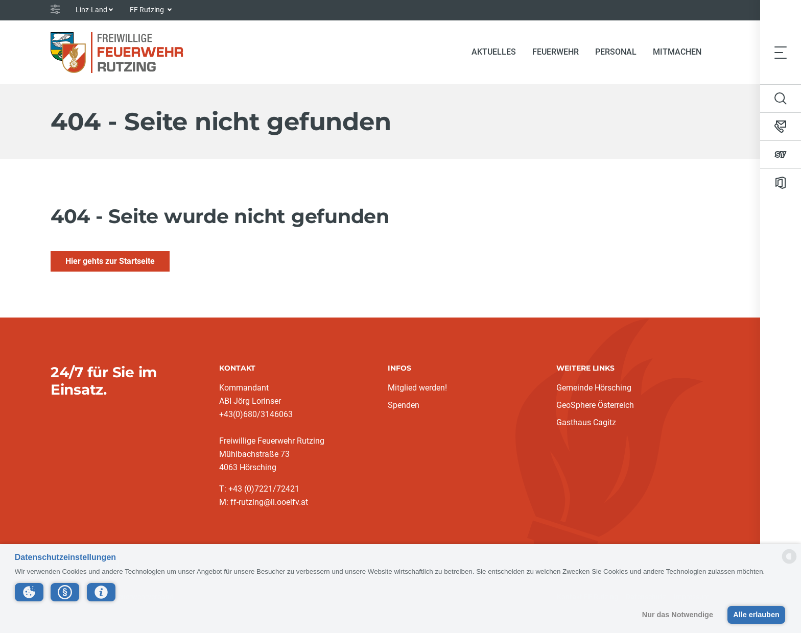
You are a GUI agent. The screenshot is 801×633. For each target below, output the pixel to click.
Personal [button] (616, 52)
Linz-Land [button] (91, 10)
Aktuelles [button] (494, 52)
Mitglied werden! (417, 388)
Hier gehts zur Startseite (110, 261)
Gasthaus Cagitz (586, 422)
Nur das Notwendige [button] (677, 615)
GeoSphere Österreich (595, 405)
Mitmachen (677, 52)
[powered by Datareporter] (789, 563)
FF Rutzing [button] (148, 10)
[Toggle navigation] (780, 52)
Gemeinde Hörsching (593, 388)
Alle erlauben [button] (756, 615)
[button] (29, 592)
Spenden (403, 405)
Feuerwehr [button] (555, 52)
